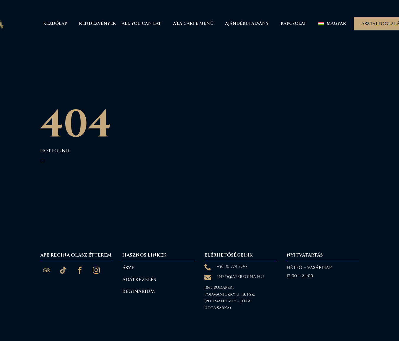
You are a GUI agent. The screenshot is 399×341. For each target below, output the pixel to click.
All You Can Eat (141, 23)
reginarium (138, 291)
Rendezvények (97, 23)
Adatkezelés (139, 279)
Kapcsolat (294, 23)
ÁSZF (128, 268)
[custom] (46, 270)
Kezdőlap (55, 23)
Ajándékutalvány (247, 23)
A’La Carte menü (193, 23)
